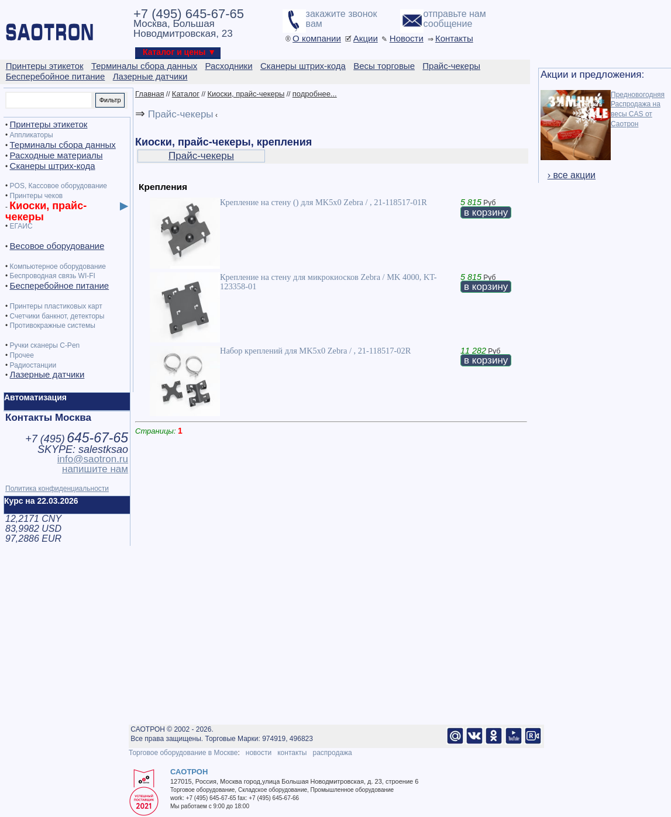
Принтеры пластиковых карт (56, 306)
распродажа (332, 753)
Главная (149, 93)
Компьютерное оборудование (58, 266)
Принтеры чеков (36, 196)
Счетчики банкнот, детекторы (57, 316)
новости (258, 753)
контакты (292, 753)
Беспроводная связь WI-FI (52, 276)
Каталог (185, 93)
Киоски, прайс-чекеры (245, 93)
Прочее (22, 355)
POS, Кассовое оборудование (58, 186)
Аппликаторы (31, 135)
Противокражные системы (52, 325)
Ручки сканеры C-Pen (45, 345)
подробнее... (315, 93)
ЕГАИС (21, 226)
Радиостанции (33, 365)
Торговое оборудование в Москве (183, 753)
